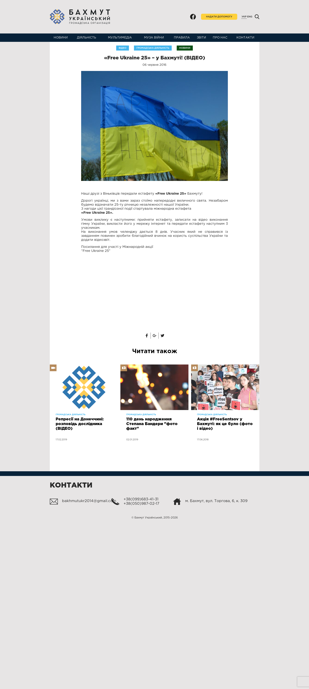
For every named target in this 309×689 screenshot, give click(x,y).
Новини (61, 37)
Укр (244, 17)
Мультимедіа (120, 37)
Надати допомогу (219, 17)
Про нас (220, 37)
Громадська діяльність (152, 48)
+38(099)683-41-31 (141, 499)
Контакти (245, 37)
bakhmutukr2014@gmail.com (89, 501)
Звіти (201, 37)
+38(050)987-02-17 (141, 503)
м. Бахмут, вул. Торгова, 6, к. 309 (216, 501)
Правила (182, 37)
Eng (249, 17)
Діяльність (86, 37)
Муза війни (154, 37)
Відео (122, 48)
